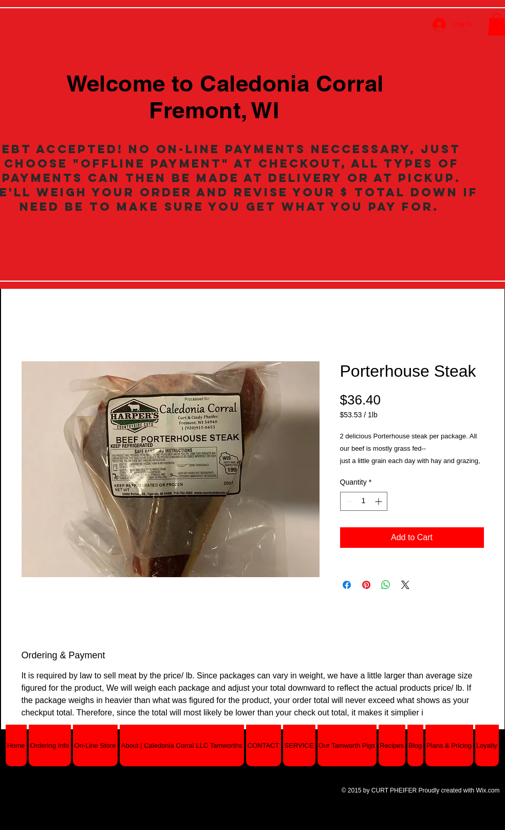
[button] (95, 745)
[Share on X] (405, 585)
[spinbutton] (363, 501)
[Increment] (379, 501)
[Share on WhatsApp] (386, 585)
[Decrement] (348, 501)
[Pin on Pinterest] (366, 585)
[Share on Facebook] (347, 585)
